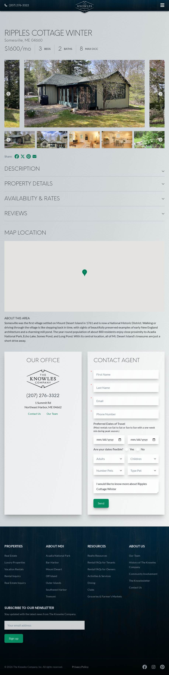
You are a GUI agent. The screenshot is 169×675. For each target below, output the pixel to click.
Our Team (52, 413)
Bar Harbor (52, 562)
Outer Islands (53, 582)
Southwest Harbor (56, 589)
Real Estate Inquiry (15, 582)
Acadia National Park (58, 555)
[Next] (160, 94)
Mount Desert (54, 569)
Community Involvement (143, 573)
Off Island (51, 576)
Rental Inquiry (12, 576)
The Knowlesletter (139, 580)
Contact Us (34, 413)
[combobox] (109, 458)
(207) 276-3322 (16, 5)
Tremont (51, 596)
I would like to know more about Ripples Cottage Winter (126, 486)
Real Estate (10, 555)
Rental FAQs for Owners (101, 569)
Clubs (91, 589)
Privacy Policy (80, 666)
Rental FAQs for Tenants (101, 562)
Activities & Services (99, 576)
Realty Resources (97, 555)
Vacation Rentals (14, 569)
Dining (91, 582)
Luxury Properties (14, 562)
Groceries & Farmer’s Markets (105, 596)
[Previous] (8, 94)
